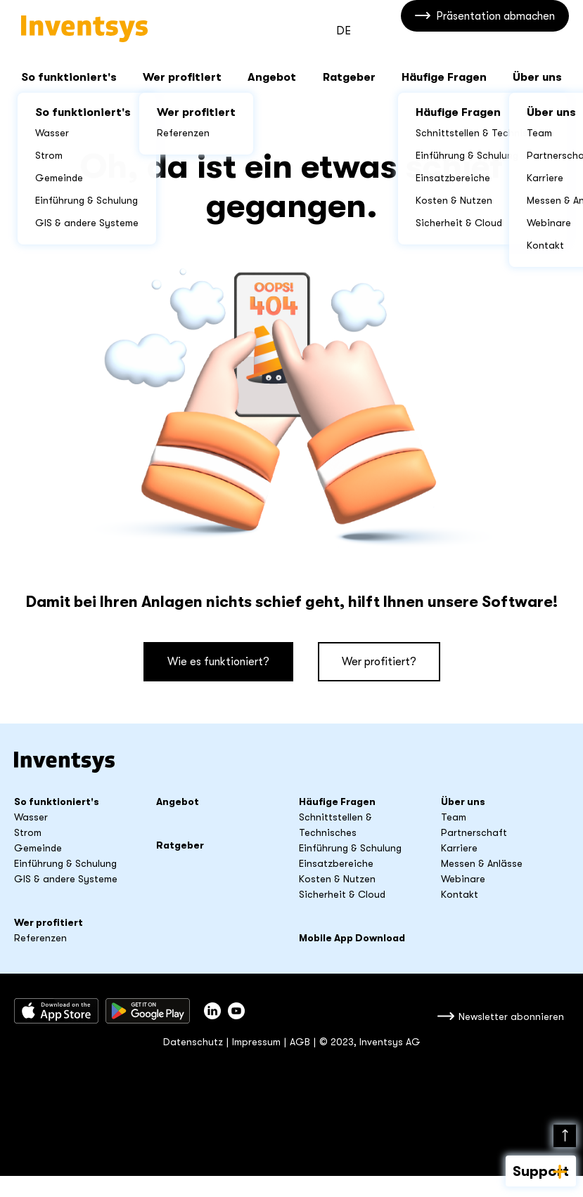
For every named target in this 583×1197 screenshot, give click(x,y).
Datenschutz (193, 1041)
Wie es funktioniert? (218, 661)
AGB (300, 1041)
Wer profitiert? (379, 661)
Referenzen (40, 937)
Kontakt (459, 894)
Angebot (272, 77)
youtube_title (236, 1010)
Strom (27, 832)
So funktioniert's (69, 77)
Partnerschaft (474, 832)
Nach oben (564, 1136)
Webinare (463, 878)
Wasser (31, 817)
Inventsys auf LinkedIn (212, 1010)
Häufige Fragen (444, 77)
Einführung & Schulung (65, 863)
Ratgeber (349, 77)
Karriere (459, 847)
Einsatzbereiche (336, 863)
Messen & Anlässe (482, 863)
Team (453, 817)
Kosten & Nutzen (337, 878)
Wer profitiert (182, 77)
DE (343, 31)
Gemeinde (38, 847)
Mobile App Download (352, 937)
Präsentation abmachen (495, 30)
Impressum (256, 1041)
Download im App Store (56, 1010)
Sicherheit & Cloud (342, 894)
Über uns (537, 77)
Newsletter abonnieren (511, 1016)
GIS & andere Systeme (65, 878)
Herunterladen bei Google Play (147, 1010)
